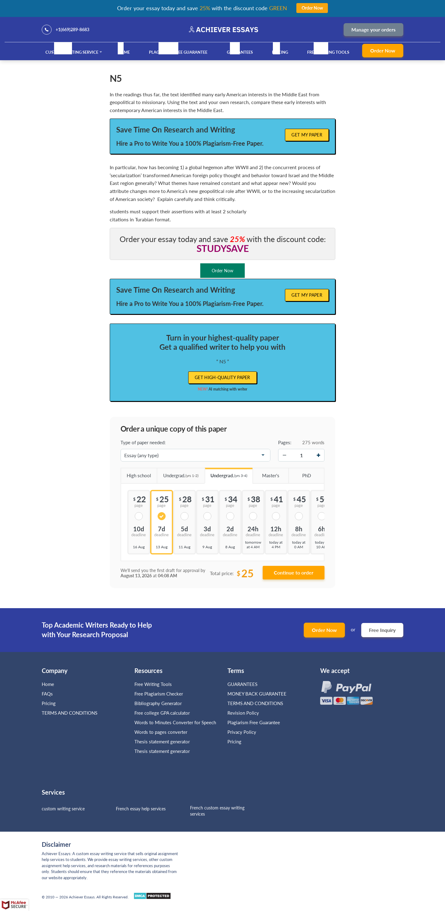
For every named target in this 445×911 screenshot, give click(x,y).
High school (136, 473)
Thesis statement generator (162, 741)
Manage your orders (373, 29)
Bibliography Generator (158, 703)
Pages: (284, 442)
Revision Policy (243, 713)
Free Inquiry (382, 630)
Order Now (382, 50)
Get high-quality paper (222, 377)
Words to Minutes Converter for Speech (175, 722)
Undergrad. (178, 473)
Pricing (280, 52)
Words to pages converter (160, 732)
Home (123, 52)
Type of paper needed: (143, 442)
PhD (299, 473)
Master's (265, 473)
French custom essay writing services (217, 811)
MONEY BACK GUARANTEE (256, 693)
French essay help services (141, 808)
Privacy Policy (241, 732)
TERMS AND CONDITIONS (70, 713)
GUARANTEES (240, 52)
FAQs (47, 693)
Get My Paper (306, 134)
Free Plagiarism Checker (158, 693)
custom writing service (63, 808)
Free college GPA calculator (162, 713)
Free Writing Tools (328, 52)
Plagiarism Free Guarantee (178, 52)
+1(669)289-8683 (72, 29)
